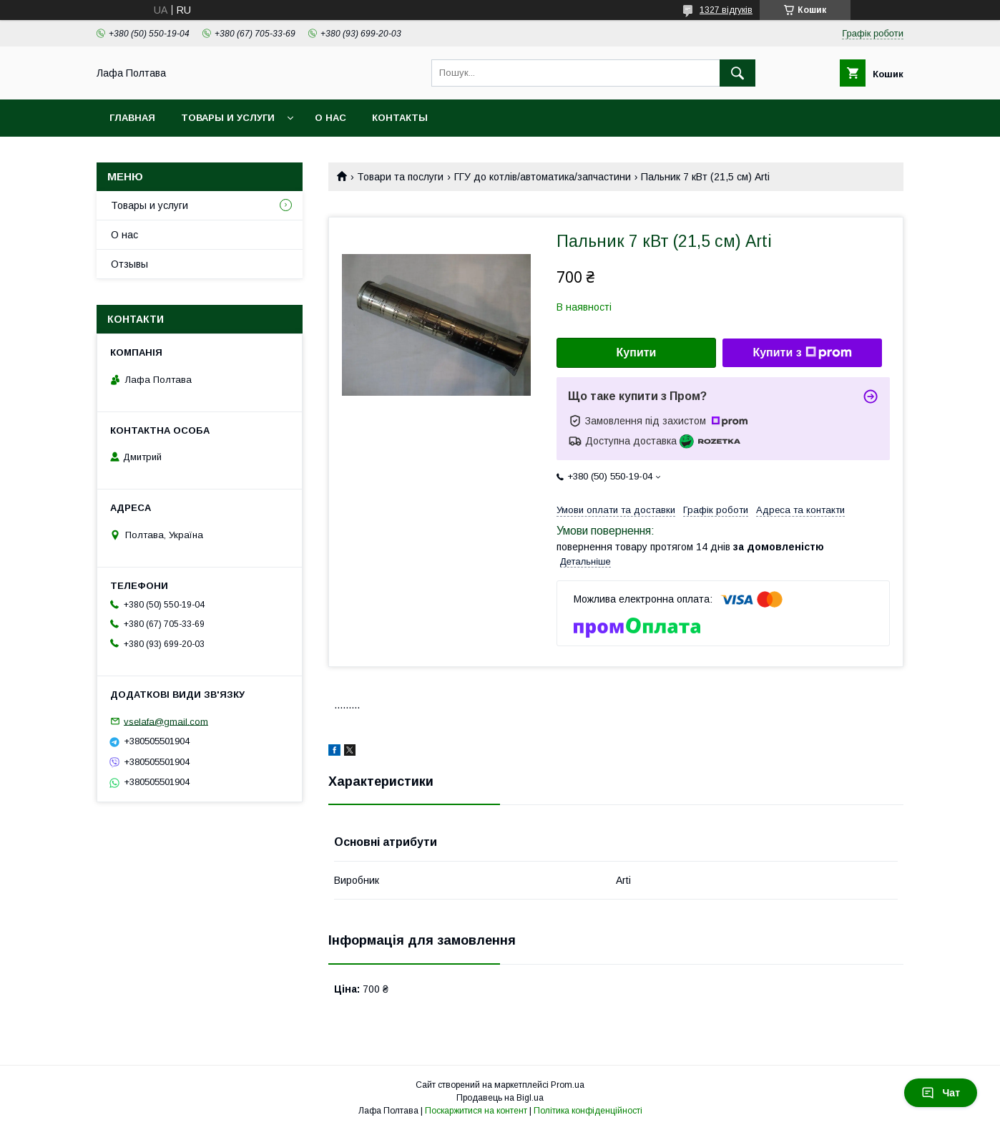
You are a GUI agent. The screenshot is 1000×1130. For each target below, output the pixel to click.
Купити (637, 352)
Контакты (400, 117)
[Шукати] (737, 73)
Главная (132, 117)
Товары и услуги (228, 117)
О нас (330, 117)
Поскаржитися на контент (476, 1111)
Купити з (802, 352)
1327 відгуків (726, 10)
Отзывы (129, 264)
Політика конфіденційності (588, 1111)
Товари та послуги (400, 176)
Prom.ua (567, 1085)
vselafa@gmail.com (166, 721)
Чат (940, 1092)
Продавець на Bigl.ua (500, 1098)
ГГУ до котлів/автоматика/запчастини (542, 176)
